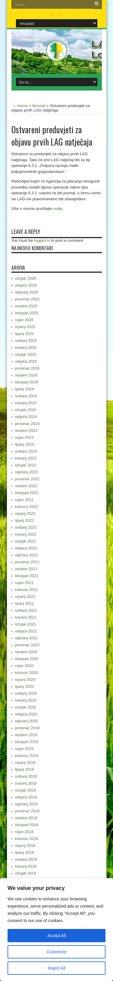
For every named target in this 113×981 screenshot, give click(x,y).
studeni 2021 (26, 569)
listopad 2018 (26, 825)
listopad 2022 (26, 492)
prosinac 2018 (27, 811)
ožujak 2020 (25, 707)
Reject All (56, 968)
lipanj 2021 (24, 603)
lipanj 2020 (24, 686)
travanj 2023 (26, 458)
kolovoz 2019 (26, 755)
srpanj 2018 (25, 845)
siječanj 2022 (26, 555)
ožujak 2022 (25, 541)
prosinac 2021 (27, 562)
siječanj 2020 (26, 721)
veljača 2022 (26, 548)
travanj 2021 (26, 617)
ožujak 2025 (25, 354)
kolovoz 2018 (26, 838)
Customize (56, 951)
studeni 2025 (26, 306)
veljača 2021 (26, 631)
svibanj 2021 (26, 610)
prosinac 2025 (27, 299)
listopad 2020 (26, 659)
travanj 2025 (26, 347)
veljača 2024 (26, 416)
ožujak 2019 (25, 790)
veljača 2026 (26, 285)
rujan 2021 (24, 582)
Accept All (56, 935)
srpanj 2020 (25, 679)
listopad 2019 (26, 742)
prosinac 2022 (27, 479)
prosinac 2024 (27, 368)
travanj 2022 (26, 534)
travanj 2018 (26, 866)
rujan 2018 (24, 831)
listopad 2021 (26, 576)
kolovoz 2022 (26, 506)
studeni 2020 (26, 652)
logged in (42, 240)
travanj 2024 (26, 403)
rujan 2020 (24, 665)
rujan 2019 (24, 748)
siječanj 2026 (26, 292)
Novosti (38, 105)
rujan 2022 (24, 499)
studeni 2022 (26, 486)
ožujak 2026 (25, 278)
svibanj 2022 (26, 527)
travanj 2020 (26, 700)
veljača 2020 (26, 714)
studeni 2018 (26, 818)
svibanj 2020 (26, 693)
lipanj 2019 (24, 769)
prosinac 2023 (27, 423)
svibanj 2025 (26, 340)
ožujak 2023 (25, 465)
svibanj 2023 (26, 451)
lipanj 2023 (24, 444)
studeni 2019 (26, 735)
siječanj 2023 (26, 472)
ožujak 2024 (25, 409)
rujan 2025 (24, 320)
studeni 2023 (26, 430)
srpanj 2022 (25, 513)
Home (19, 105)
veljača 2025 (26, 361)
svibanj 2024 (26, 396)
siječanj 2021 (26, 638)
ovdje (57, 208)
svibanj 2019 (26, 776)
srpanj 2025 (25, 326)
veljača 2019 (26, 797)
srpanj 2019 (25, 762)
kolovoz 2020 (26, 672)
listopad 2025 (26, 313)
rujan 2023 (24, 437)
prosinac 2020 (27, 645)
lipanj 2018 (24, 852)
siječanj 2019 (26, 804)
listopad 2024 (26, 382)
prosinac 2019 (27, 728)
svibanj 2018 (26, 859)
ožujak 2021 (25, 624)
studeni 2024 (26, 375)
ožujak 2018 (25, 873)
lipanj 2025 (24, 333)
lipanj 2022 (24, 520)
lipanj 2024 (24, 389)
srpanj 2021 (25, 596)
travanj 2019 (26, 783)
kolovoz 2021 (26, 589)
